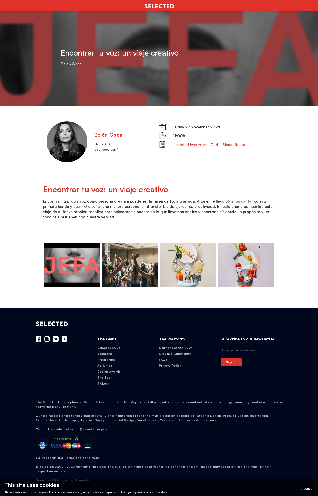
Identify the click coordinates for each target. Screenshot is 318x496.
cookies (162, 492)
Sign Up (231, 362)
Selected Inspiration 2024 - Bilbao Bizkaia (209, 144)
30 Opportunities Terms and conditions (68, 458)
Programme (106, 359)
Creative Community (175, 353)
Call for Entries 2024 (176, 347)
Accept (306, 488)
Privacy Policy (170, 365)
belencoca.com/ (106, 149)
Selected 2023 (108, 347)
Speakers (104, 353)
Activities (104, 365)
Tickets (103, 383)
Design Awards (109, 371)
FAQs (163, 359)
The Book (104, 377)
